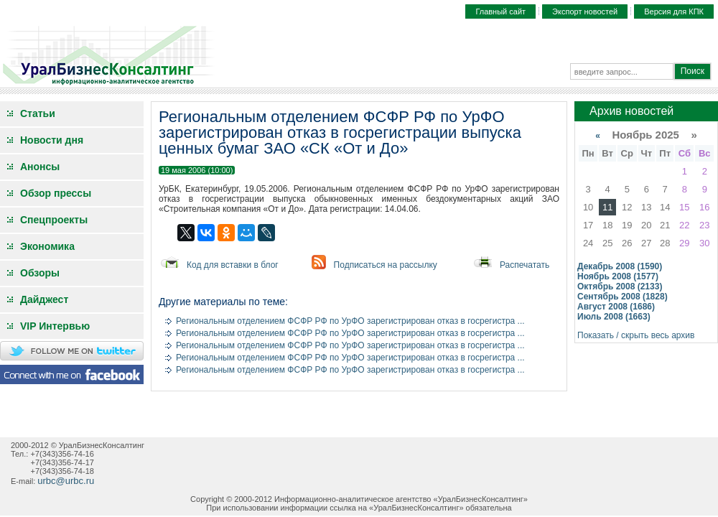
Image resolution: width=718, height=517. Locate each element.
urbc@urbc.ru (65, 480)
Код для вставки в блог (233, 265)
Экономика (47, 246)
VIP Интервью (55, 326)
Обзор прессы (55, 193)
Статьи (37, 113)
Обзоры (40, 273)
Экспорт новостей (584, 11)
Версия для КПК (674, 11)
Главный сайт (500, 11)
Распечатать (524, 265)
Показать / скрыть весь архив (635, 335)
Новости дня (51, 140)
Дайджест (44, 299)
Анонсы (40, 166)
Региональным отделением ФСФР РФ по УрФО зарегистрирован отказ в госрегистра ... (350, 321)
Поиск (692, 71)
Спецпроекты (54, 219)
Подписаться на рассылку (385, 265)
